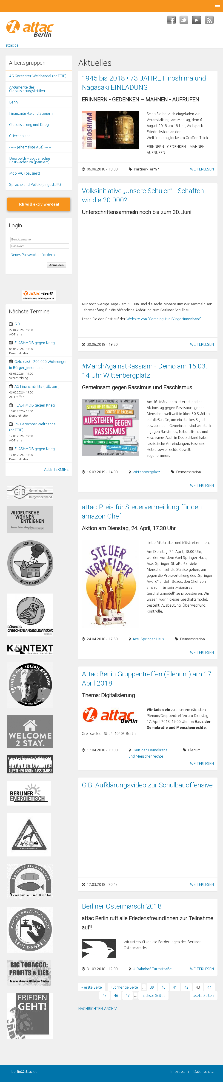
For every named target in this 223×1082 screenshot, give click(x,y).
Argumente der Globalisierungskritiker (27, 89)
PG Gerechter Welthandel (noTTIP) (33, 427)
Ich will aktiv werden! (39, 204)
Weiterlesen (202, 169)
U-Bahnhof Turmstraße (152, 969)
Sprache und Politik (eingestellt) (35, 184)
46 (116, 995)
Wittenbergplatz (146, 472)
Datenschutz (203, 1071)
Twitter (186, 21)
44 (209, 987)
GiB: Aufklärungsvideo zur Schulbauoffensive (147, 785)
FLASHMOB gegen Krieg (34, 343)
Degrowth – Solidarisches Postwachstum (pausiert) (30, 160)
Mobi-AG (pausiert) (24, 173)
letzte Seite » (203, 995)
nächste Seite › (153, 995)
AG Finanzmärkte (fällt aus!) (37, 386)
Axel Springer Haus (148, 639)
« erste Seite (91, 987)
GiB (17, 324)
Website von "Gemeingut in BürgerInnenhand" (163, 319)
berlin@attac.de (24, 1071)
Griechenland (20, 136)
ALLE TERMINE (56, 469)
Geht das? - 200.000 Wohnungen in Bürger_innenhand (38, 365)
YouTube (198, 21)
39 (152, 987)
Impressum (179, 1071)
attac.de (12, 45)
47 (128, 995)
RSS (211, 21)
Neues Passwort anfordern (33, 255)
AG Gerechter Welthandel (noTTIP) (37, 76)
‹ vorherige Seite (124, 987)
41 (175, 987)
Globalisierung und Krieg (29, 125)
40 (163, 987)
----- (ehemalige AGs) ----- (30, 147)
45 (105, 995)
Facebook (173, 21)
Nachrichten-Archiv (97, 1009)
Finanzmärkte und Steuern (31, 113)
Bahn (13, 102)
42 (186, 987)
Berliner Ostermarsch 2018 (122, 906)
